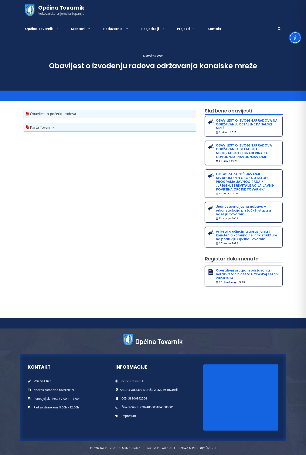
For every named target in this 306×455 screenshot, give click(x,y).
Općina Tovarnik (61, 7)
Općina (126, 381)
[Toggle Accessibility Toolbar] (295, 37)
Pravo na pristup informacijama (115, 448)
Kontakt (214, 29)
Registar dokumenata (232, 259)
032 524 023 (42, 381)
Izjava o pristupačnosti (197, 448)
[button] (279, 28)
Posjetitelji (156, 28)
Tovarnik (138, 381)
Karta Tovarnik (42, 127)
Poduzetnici (119, 28)
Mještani (84, 28)
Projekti (189, 28)
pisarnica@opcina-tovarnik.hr (54, 390)
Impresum (128, 416)
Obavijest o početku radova (53, 113)
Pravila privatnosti (160, 448)
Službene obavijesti (228, 111)
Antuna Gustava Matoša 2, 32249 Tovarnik (149, 390)
